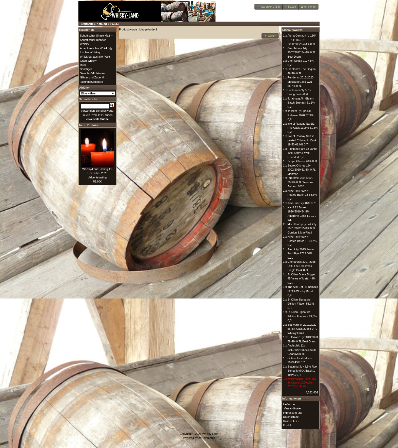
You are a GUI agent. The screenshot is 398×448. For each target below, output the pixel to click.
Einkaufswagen (292, 29)
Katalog (102, 23)
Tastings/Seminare (91, 81)
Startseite (87, 23)
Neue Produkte (89, 125)
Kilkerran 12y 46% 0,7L (302, 203)
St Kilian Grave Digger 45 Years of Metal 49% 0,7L (302, 278)
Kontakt (287, 425)
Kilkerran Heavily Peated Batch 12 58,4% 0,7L (302, 240)
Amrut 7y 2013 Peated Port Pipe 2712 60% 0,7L (301, 253)
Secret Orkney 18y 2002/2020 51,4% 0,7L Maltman (302, 169)
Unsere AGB (290, 421)
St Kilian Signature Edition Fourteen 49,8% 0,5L (302, 316)
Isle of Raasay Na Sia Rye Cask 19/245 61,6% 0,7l (303, 128)
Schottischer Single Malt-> (96, 35)
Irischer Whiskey (90, 52)
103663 (114, 23)
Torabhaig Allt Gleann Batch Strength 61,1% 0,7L (301, 102)
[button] (268, 7)
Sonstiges (86, 69)
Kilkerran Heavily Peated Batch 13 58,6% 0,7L (302, 195)
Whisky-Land (210, 433)
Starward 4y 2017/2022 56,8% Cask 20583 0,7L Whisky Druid (302, 329)
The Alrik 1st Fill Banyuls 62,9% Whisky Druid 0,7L (303, 291)
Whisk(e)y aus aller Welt (95, 56)
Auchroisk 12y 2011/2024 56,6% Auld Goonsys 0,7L (302, 349)
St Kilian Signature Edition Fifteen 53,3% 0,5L (301, 303)
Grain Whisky (88, 60)
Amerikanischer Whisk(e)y (96, 48)
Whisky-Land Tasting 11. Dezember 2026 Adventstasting (97, 173)
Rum (83, 65)
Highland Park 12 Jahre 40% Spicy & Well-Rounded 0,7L (302, 153)
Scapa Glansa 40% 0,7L (303, 161)
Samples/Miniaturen (92, 73)
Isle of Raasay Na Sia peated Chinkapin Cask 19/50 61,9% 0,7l (302, 140)
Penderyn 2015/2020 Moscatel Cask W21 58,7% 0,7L (300, 81)
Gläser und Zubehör (92, 77)
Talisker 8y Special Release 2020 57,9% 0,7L (300, 115)
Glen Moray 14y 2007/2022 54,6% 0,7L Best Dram (302, 52)
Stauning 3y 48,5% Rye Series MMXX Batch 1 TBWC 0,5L (302, 370)
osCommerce (206, 437)
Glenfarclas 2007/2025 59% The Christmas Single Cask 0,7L (302, 266)
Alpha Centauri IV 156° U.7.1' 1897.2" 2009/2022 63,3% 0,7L (302, 39)
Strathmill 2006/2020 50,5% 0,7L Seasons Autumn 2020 (300, 182)
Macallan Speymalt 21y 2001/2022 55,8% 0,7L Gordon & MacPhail (302, 228)
